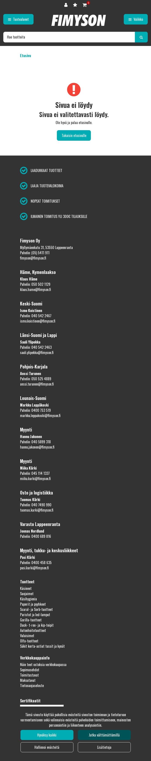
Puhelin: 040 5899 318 (35, 441)
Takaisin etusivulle (74, 135)
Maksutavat (28, 680)
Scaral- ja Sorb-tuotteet (36, 609)
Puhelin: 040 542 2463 (36, 347)
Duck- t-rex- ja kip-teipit (37, 625)
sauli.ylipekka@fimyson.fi (37, 352)
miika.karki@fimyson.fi (35, 478)
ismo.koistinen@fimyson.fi (37, 321)
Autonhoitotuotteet (33, 630)
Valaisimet (27, 635)
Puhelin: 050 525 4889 (35, 378)
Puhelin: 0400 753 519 (35, 410)
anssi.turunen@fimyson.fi (37, 384)
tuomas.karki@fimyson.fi (36, 510)
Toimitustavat (29, 675)
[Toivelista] (75, 4)
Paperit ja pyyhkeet (33, 604)
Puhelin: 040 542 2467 (35, 315)
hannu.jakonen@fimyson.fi (37, 447)
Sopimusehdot (29, 669)
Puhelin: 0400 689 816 (35, 536)
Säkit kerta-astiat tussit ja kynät (42, 646)
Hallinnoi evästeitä (46, 747)
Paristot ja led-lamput (35, 614)
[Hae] (69, 37)
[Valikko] (136, 19)
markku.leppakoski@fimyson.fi (40, 415)
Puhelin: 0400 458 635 (36, 562)
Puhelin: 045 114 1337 (35, 473)
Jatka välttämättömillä (104, 735)
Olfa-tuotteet (29, 641)
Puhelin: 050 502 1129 (35, 284)
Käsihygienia (28, 598)
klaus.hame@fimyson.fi (35, 289)
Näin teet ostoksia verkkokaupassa (43, 664)
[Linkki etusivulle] (78, 20)
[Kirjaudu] (66, 4)
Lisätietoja (104, 747)
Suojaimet (27, 593)
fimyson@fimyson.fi (33, 258)
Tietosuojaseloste (32, 685)
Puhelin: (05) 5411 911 (34, 252)
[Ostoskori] (85, 4)
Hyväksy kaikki (46, 735)
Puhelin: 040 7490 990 (35, 504)
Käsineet (26, 588)
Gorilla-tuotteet (31, 619)
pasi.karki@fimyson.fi (34, 567)
